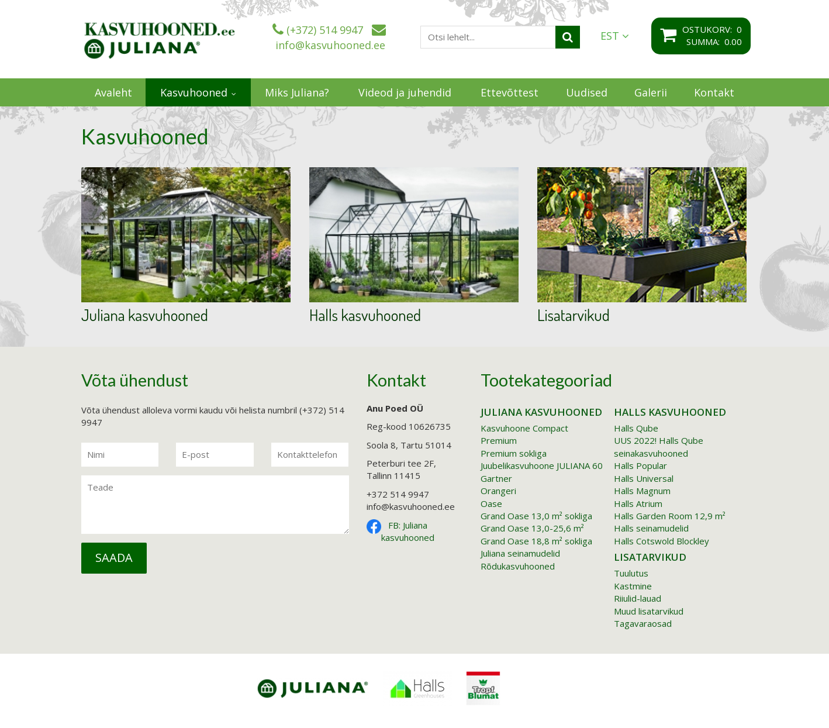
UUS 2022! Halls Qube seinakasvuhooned (658, 446)
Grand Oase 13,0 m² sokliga (536, 516)
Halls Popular (640, 465)
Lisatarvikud (573, 315)
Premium (499, 440)
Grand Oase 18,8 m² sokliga (536, 541)
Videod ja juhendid (404, 92)
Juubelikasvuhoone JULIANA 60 (542, 465)
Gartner (496, 478)
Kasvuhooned (193, 92)
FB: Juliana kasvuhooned (407, 531)
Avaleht (113, 92)
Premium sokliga (514, 453)
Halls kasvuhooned (365, 315)
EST (614, 36)
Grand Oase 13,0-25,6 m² (532, 528)
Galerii (650, 92)
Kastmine (633, 586)
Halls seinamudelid (651, 528)
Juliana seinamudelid (520, 553)
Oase (491, 503)
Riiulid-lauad (637, 598)
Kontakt (714, 92)
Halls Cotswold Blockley (661, 541)
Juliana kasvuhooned (144, 315)
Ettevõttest (509, 92)
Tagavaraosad (643, 623)
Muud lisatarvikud (648, 611)
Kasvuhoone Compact (524, 428)
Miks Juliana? (297, 92)
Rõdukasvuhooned (518, 566)
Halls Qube (636, 428)
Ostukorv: (709, 29)
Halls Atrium (638, 503)
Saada (114, 557)
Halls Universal (643, 478)
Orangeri (498, 490)
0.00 (733, 41)
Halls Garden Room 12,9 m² (670, 516)
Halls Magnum (642, 490)
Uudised (586, 92)
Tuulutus (631, 573)
